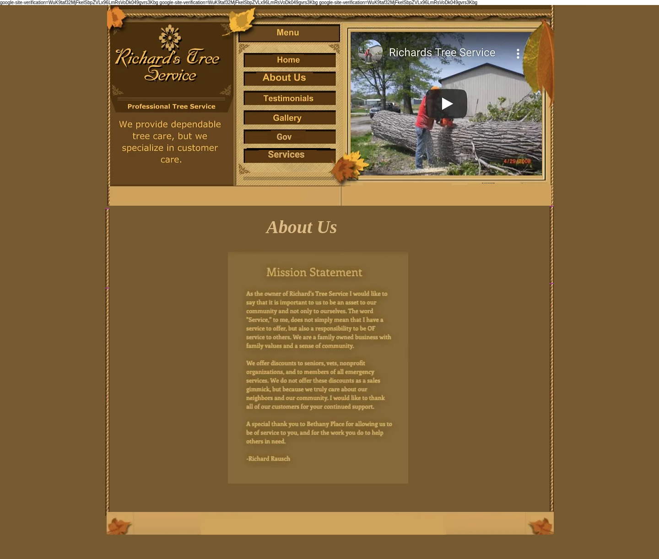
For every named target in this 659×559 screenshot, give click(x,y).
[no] (284, 78)
